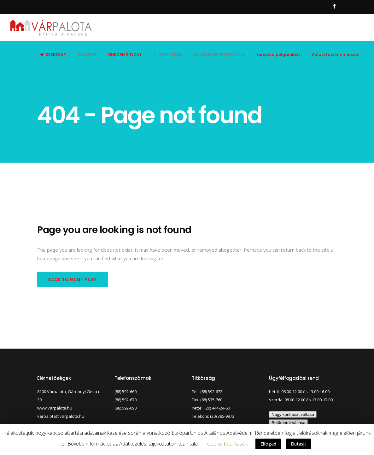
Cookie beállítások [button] (227, 443)
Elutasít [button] (298, 444)
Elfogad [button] (268, 444)
